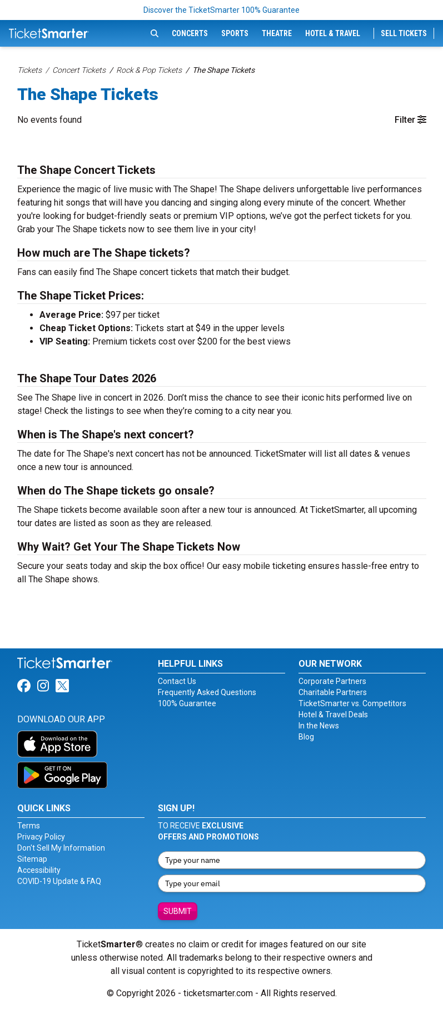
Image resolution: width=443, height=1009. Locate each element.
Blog (306, 736)
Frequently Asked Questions (207, 692)
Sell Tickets (404, 33)
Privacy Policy (41, 836)
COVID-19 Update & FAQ (59, 881)
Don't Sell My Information (61, 847)
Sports (234, 33)
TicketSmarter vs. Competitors (352, 703)
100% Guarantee (187, 703)
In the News (318, 725)
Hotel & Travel (332, 33)
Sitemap (32, 859)
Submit (177, 911)
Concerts (190, 33)
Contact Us (177, 681)
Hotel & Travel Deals (333, 714)
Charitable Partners (332, 692)
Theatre (277, 33)
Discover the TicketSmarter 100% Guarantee (221, 10)
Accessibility (39, 870)
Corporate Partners (332, 681)
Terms (28, 825)
